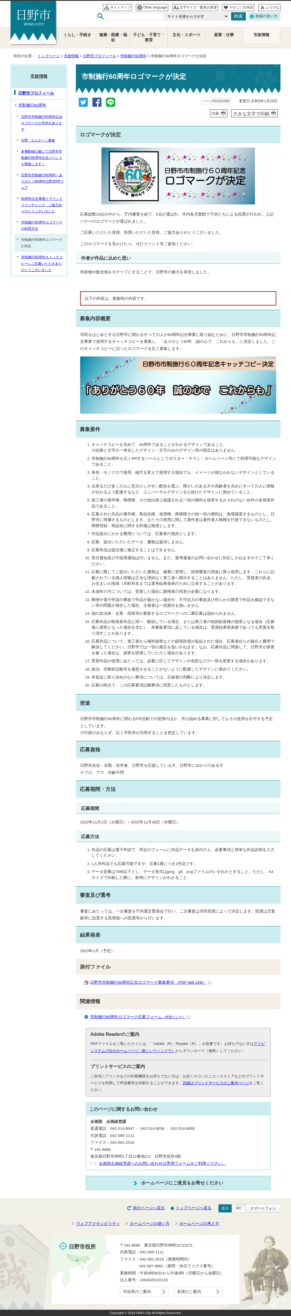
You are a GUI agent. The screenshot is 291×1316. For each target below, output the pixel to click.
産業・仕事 (224, 35)
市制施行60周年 (133, 56)
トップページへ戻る (193, 1208)
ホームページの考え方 (199, 1223)
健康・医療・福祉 (113, 37)
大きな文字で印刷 (251, 113)
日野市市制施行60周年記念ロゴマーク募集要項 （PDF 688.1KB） (150, 982)
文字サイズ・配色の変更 (198, 7)
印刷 (215, 113)
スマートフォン (263, 1208)
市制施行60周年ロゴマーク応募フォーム (140, 1017)
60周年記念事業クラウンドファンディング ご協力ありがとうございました (42, 205)
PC (238, 1208)
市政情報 (71, 56)
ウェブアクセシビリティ (98, 1223)
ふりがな (272, 7)
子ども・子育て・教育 (149, 37)
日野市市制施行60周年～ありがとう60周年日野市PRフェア (42, 181)
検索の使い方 (266, 16)
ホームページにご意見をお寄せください (182, 1182)
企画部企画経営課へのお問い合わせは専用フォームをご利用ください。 (162, 1163)
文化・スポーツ (186, 35)
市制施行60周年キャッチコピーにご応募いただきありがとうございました (42, 263)
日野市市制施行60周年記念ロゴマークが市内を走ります (42, 123)
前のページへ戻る (149, 1208)
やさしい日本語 (241, 7)
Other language (155, 7)
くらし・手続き (77, 35)
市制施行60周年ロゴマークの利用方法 (42, 225)
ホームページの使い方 (150, 1223)
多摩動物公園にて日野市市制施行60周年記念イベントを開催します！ (42, 157)
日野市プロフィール (99, 56)
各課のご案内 (189, 1292)
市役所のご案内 (137, 1292)
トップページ (49, 56)
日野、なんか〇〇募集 (38, 140)
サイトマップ (120, 7)
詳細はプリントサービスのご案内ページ (216, 1083)
